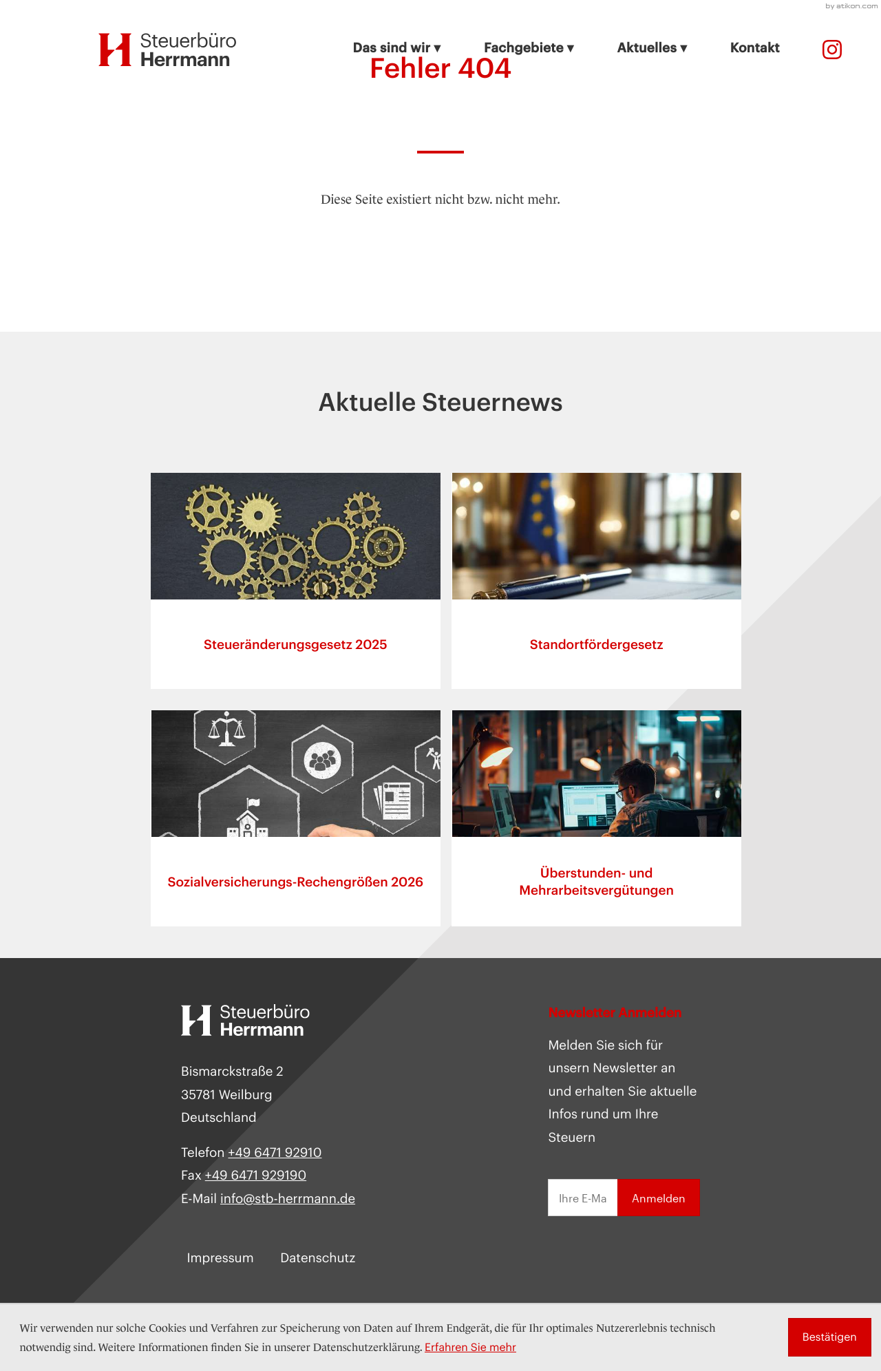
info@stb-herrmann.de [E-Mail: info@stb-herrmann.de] (287, 1199)
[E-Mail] (582, 1199)
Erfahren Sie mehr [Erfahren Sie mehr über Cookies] (470, 1347)
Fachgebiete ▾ (529, 47)
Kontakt (755, 47)
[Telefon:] (832, 49)
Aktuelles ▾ (652, 47)
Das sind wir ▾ (397, 47)
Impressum (220, 1258)
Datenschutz (317, 1258)
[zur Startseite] (167, 49)
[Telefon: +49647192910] (274, 1153)
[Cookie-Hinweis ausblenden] (829, 1337)
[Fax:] (255, 1176)
